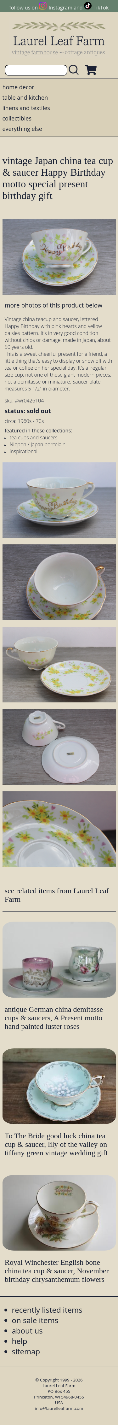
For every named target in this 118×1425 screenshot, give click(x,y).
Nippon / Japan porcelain (38, 444)
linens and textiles (26, 108)
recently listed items (47, 1310)
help (19, 1341)
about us (27, 1330)
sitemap (26, 1351)
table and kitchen (25, 97)
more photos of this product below (53, 305)
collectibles (17, 118)
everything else (22, 128)
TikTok (101, 7)
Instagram (60, 7)
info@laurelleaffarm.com (59, 1408)
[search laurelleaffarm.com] (75, 70)
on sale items (35, 1320)
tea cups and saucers (34, 437)
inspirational (23, 451)
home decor (18, 87)
